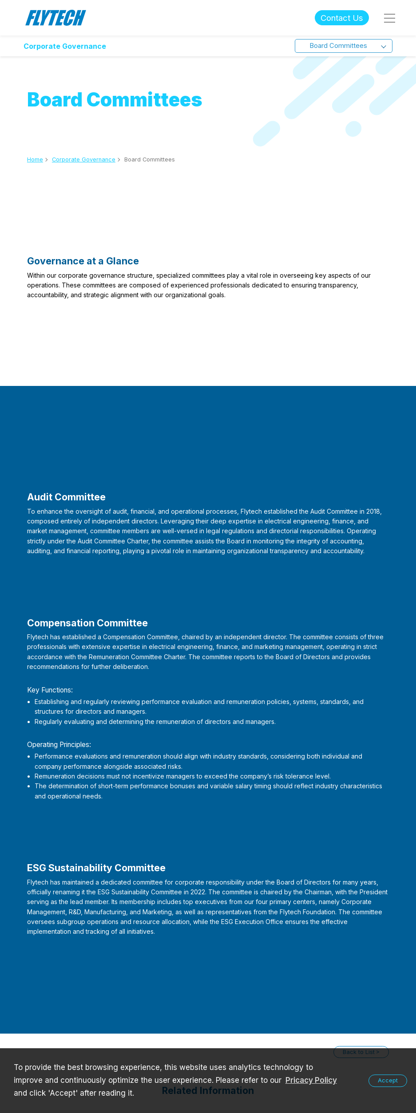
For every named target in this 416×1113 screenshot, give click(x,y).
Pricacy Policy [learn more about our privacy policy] (311, 1080)
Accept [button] (388, 1080)
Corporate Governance (65, 46)
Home (35, 159)
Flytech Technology (56, 18)
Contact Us (342, 18)
